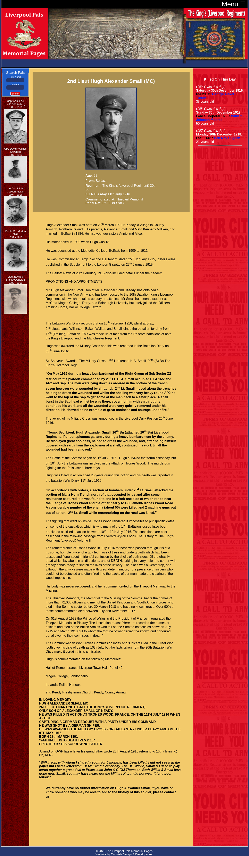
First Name (15, 77)
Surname (15, 84)
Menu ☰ (234, 4)
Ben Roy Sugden (227, 138)
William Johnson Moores (219, 118)
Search (15, 93)
